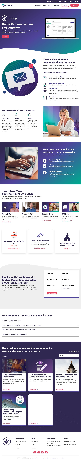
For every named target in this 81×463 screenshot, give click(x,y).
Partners (50, 5)
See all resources (72, 351)
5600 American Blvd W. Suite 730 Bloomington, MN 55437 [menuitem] (54, 443)
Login (71, 1)
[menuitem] (34, 452)
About (44, 5)
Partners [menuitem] (17, 448)
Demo (65, 5)
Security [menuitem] (61, 458)
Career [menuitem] (33, 444)
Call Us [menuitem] (66, 438)
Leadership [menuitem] (34, 441)
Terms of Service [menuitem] (44, 458)
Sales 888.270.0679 (51, 1)
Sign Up (75, 5)
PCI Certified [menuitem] (35, 458)
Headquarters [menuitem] (51, 438)
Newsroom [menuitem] (34, 448)
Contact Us (56, 5)
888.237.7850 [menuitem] (70, 444)
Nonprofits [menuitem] (18, 444)
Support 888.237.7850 (62, 1)
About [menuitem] (33, 438)
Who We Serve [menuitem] (19, 438)
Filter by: (4, 356)
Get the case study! (6, 221)
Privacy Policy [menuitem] (53, 458)
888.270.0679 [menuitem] (69, 441)
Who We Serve (37, 5)
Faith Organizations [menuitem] (20, 441)
